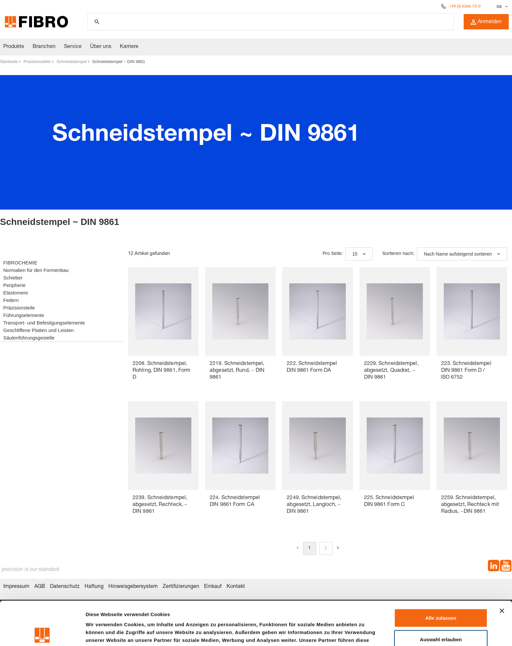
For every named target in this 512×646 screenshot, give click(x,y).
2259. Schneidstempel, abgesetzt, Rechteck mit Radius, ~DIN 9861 (470, 505)
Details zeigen (347, 633)
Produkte (13, 47)
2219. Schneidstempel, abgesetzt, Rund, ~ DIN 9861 (237, 370)
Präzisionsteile (37, 61)
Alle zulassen (440, 574)
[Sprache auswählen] (501, 6)
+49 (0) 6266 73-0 (465, 6)
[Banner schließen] (502, 567)
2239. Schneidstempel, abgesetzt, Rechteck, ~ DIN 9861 (160, 505)
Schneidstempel (71, 61)
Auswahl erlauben (441, 595)
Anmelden (486, 22)
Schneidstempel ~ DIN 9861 (118, 61)
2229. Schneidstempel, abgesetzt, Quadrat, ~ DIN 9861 (391, 370)
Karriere (129, 47)
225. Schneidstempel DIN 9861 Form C (389, 502)
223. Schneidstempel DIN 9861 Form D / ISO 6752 (466, 370)
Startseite (9, 61)
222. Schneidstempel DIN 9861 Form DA (312, 367)
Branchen (44, 47)
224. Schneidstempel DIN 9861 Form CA (235, 502)
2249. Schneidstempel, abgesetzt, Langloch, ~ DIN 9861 (314, 505)
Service (73, 47)
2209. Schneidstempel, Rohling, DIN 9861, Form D (161, 370)
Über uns (100, 47)
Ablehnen (441, 617)
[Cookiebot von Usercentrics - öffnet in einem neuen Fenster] (42, 633)
